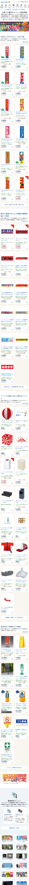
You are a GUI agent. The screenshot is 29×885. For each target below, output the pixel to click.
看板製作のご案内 (14, 828)
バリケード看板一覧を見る (14, 767)
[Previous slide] (2, 780)
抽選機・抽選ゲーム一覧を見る (14, 617)
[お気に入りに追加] (12, 67)
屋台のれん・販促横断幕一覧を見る (14, 387)
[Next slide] (27, 780)
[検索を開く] (19, 2)
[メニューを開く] (27, 2)
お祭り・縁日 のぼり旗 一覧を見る (14, 204)
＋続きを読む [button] (25, 41)
